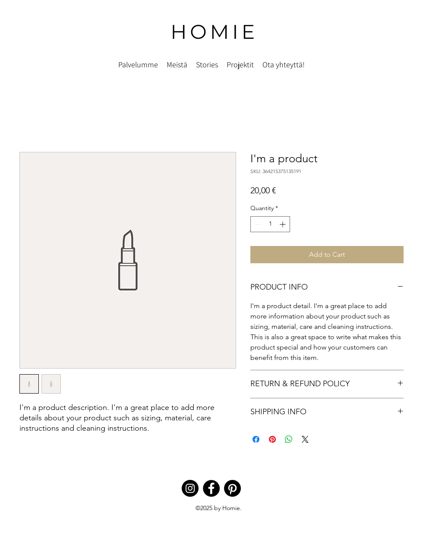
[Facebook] (211, 488)
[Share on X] (305, 439)
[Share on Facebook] (256, 439)
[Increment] (283, 224)
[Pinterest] (232, 488)
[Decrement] (257, 224)
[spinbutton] (270, 224)
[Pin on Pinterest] (272, 439)
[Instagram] (190, 488)
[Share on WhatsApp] (289, 439)
